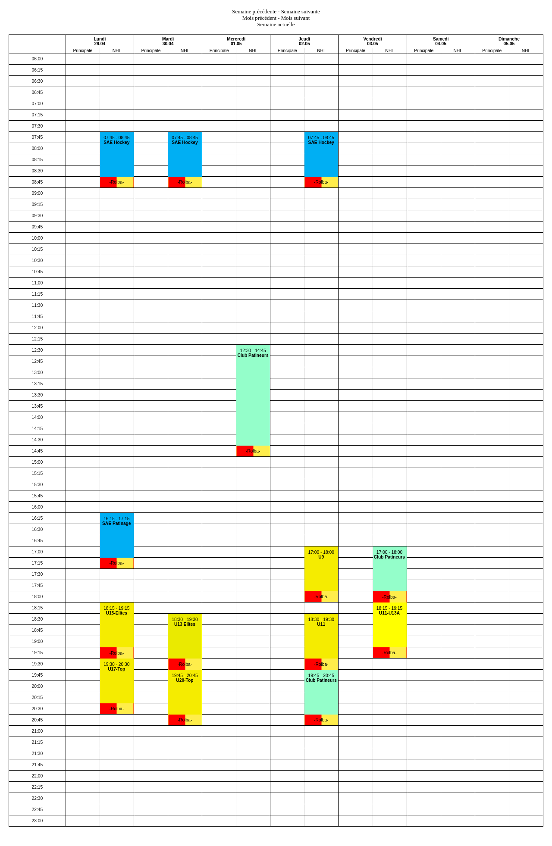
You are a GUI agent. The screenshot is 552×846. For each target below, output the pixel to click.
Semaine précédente (254, 12)
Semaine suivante (300, 12)
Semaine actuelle (276, 25)
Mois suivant (295, 18)
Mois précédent (259, 18)
